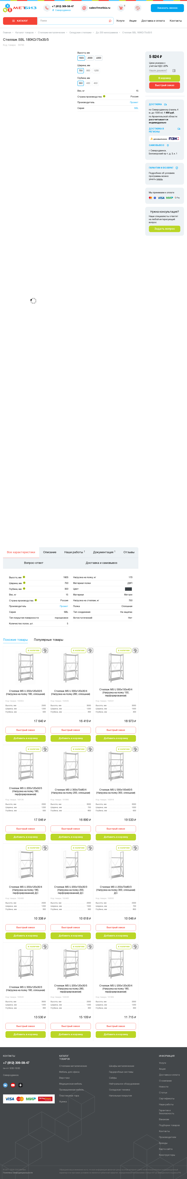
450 (95, 83)
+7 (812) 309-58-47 (16, 1063)
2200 (98, 58)
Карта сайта (165, 1149)
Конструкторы (167, 1155)
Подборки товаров (169, 1125)
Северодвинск (63, 10)
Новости (163, 1087)
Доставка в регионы (156, 130)
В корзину (164, 78)
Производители (167, 1137)
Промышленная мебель (71, 1090)
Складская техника (119, 1090)
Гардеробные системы (121, 1072)
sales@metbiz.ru (99, 8)
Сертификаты (166, 1099)
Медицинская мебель (70, 1084)
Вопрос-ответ (33, 563)
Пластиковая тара (69, 1096)
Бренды (163, 1143)
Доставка (155, 105)
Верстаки (64, 1078)
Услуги (120, 21)
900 (88, 71)
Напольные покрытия (120, 1096)
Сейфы (113, 1078)
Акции (132, 21)
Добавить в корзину (26, 738)
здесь (159, 179)
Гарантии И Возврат (161, 168)
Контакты (176, 21)
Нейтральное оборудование (124, 1084)
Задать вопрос (164, 229)
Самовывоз (156, 145)
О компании (165, 1081)
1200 (96, 71)
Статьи (163, 1093)
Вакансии (164, 1119)
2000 (89, 58)
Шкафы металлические (121, 1066)
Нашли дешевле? (158, 71)
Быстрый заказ (25, 730)
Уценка (63, 1102)
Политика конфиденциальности (18, 1173)
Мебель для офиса (69, 1072)
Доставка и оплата (153, 21)
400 (88, 83)
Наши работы (166, 1105)
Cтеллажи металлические (73, 1066)
